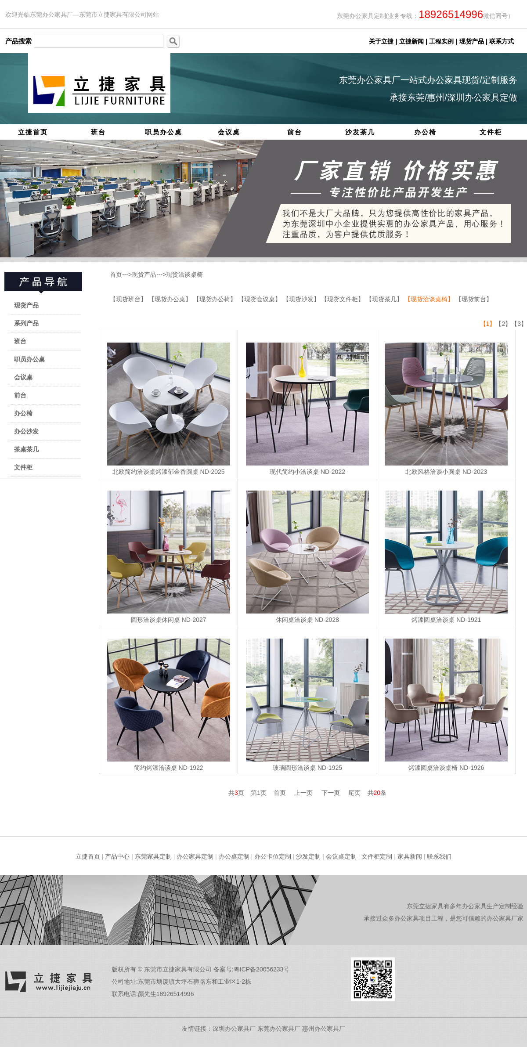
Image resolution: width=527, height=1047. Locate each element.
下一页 (330, 792)
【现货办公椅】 (215, 299)
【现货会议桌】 (260, 299)
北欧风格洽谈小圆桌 (433, 471)
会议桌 (229, 132)
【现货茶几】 (385, 299)
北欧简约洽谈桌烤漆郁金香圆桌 (155, 471)
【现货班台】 (129, 299)
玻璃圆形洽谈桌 (294, 767)
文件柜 (491, 132)
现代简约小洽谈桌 (294, 471)
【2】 (503, 323)
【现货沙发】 (302, 299)
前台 (294, 132)
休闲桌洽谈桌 (294, 619)
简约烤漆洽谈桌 (155, 767)
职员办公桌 (163, 132)
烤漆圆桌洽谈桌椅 (433, 767)
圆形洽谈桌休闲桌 (155, 619)
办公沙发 (26, 431)
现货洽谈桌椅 (184, 274)
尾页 (354, 792)
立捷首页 (33, 132)
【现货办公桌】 (170, 299)
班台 (98, 132)
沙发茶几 (360, 132)
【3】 (519, 323)
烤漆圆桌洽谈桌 (433, 619)
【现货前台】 (473, 299)
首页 (116, 274)
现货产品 (26, 305)
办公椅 (425, 132)
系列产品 (26, 323)
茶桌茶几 (26, 449)
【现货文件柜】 (343, 299)
